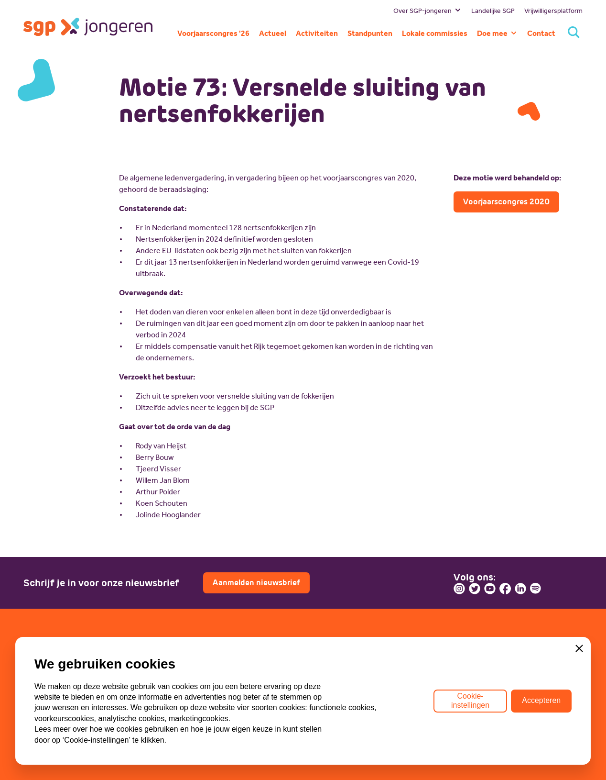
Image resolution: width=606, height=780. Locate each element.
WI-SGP (180, 679)
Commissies (44, 708)
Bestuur (36, 665)
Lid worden (329, 665)
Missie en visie (48, 679)
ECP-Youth (184, 694)
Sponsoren (328, 708)
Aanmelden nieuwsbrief (256, 583)
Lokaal (177, 708)
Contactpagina (491, 705)
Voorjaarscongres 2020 (506, 202)
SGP (174, 665)
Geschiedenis (46, 694)
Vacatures (327, 679)
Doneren (325, 694)
